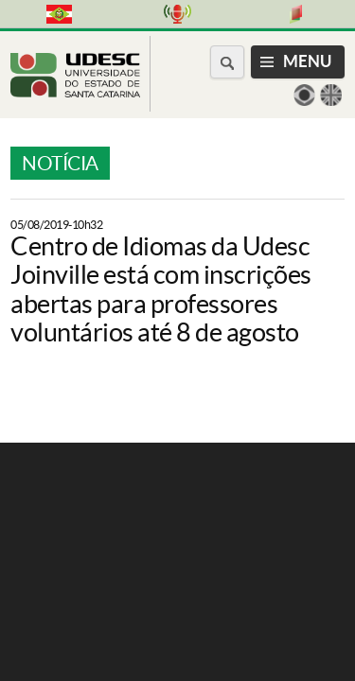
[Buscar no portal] (227, 62)
